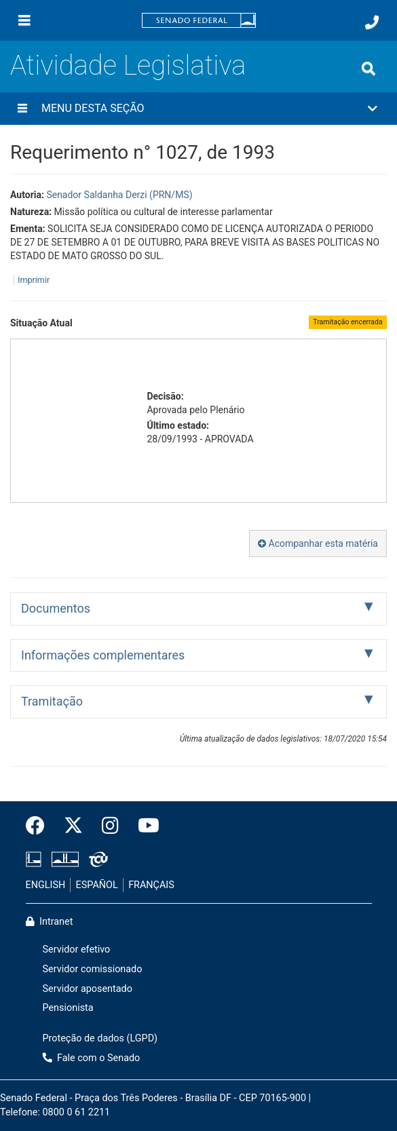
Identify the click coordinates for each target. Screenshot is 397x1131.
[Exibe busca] (368, 68)
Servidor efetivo (77, 949)
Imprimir (34, 280)
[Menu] (24, 20)
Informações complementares (103, 655)
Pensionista (68, 1008)
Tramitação (52, 701)
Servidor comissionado (93, 969)
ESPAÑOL (97, 885)
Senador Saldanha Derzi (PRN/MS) (119, 194)
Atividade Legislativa (128, 65)
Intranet (49, 921)
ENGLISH (46, 885)
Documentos (55, 608)
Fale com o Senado (91, 1058)
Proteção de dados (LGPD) (100, 1038)
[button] (198, 108)
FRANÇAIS (151, 885)
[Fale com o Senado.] (372, 22)
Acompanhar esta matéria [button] (318, 543)
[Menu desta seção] (22, 108)
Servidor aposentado (87, 989)
